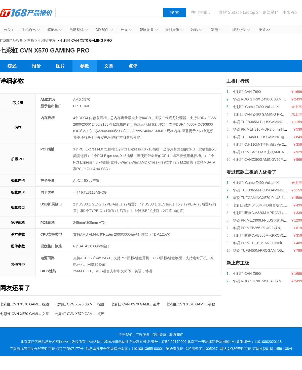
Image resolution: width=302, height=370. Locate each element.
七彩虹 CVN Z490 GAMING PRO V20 (262, 114)
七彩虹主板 (47, 40)
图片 (60, 66)
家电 (216, 30)
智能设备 (148, 30)
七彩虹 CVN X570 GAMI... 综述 (24, 304)
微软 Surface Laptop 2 (238, 12)
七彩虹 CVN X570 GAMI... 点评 (79, 314)
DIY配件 (104, 30)
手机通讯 (31, 30)
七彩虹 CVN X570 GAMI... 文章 (24, 314)
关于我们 (126, 335)
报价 (36, 66)
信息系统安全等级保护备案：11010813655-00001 (125, 349)
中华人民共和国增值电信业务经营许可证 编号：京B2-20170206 (136, 342)
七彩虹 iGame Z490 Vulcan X (256, 107)
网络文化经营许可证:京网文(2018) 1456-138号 (256, 349)
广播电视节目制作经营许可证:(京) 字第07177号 (47, 349)
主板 (30, 40)
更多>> (264, 30)
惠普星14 (270, 12)
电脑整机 (78, 30)
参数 (84, 66)
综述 (12, 66)
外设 (126, 30)
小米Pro (289, 12)
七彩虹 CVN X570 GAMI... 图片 (135, 304)
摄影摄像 (174, 30)
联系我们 (176, 335)
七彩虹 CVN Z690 (247, 92)
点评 (132, 66)
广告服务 (142, 335)
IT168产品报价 (26, 16)
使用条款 (160, 335)
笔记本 (54, 30)
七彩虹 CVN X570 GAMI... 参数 (190, 304)
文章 (108, 66)
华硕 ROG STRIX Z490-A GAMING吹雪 (264, 99)
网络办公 (241, 30)
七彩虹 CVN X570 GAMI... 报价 (79, 304)
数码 (196, 30)
